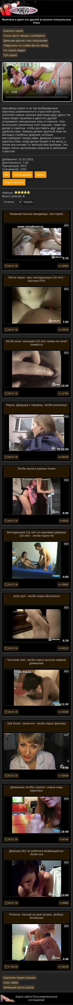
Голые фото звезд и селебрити (24, 35)
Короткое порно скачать (19, 977)
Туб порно (10, 55)
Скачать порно (13, 30)
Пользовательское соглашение (42, 998)
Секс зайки (10, 982)
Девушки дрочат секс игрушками (25, 40)
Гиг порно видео (14, 50)
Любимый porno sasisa (18, 987)
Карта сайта (24, 996)
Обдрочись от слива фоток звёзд (25, 45)
